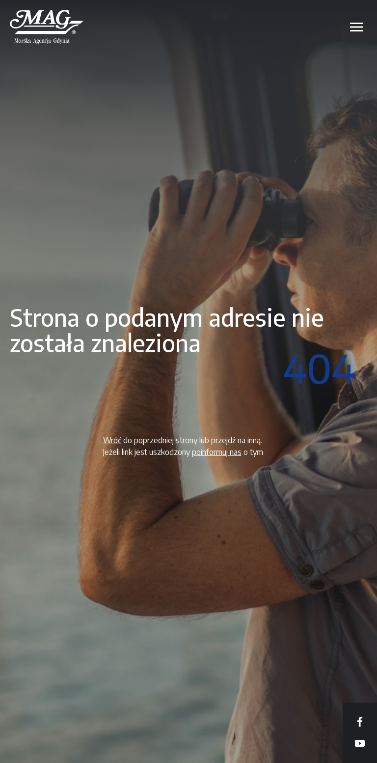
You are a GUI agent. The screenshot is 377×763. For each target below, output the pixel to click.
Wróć (112, 440)
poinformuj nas (217, 452)
